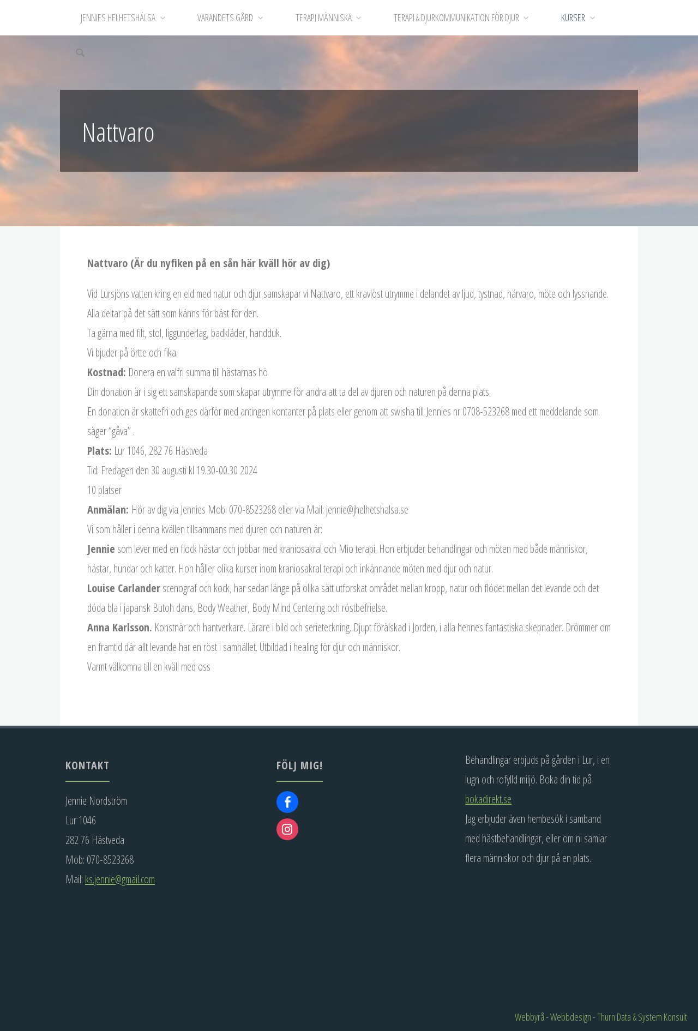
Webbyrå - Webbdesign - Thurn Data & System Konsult (601, 1016)
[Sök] (81, 53)
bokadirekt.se (488, 799)
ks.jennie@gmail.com (120, 879)
